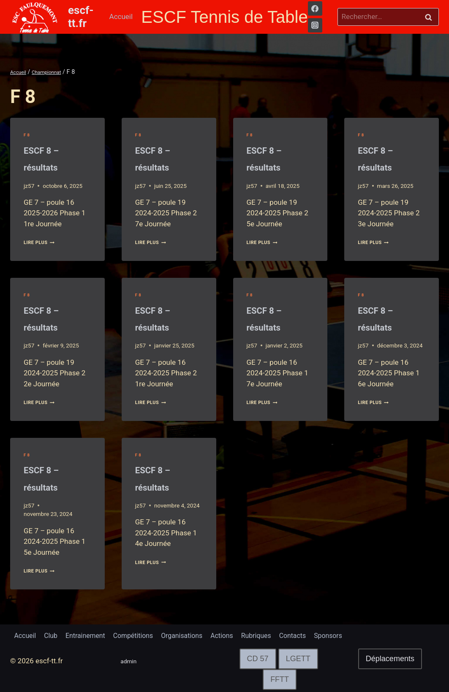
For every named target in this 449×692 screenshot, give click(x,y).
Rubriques (274, 634)
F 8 (27, 135)
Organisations (194, 634)
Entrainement (91, 634)
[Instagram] (315, 25)
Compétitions (142, 634)
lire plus (43, 242)
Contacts (313, 634)
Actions (237, 634)
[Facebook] (315, 8)
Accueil (121, 16)
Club (53, 634)
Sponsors (351, 634)
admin (130, 661)
